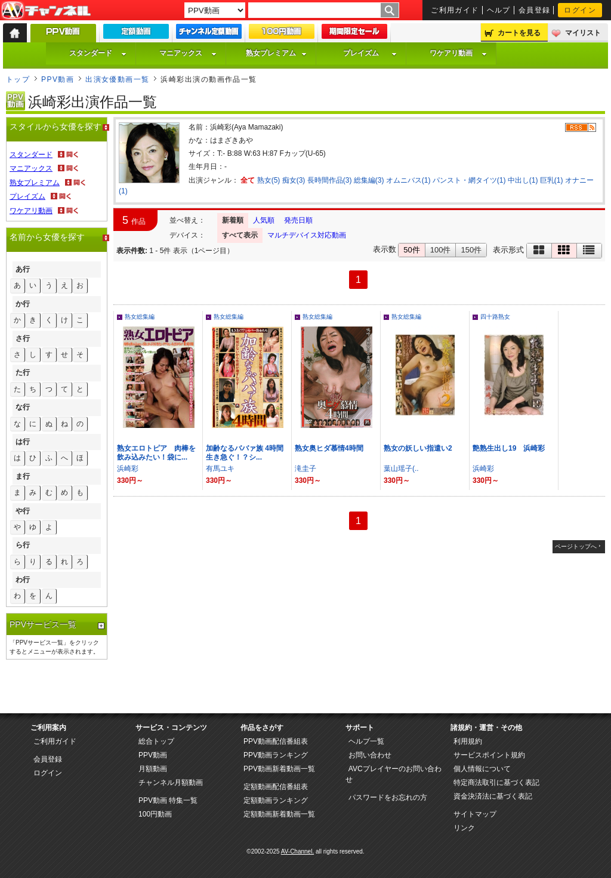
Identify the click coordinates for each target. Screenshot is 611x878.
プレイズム (370, 53)
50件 (411, 249)
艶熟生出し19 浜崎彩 (509, 448)
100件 (440, 249)
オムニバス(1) (408, 180)
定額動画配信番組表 (275, 787)
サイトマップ (474, 814)
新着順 (232, 220)
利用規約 (467, 741)
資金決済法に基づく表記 (492, 796)
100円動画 (155, 814)
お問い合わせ (369, 755)
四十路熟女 (495, 316)
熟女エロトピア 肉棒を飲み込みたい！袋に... (156, 452)
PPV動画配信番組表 (275, 741)
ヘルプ (499, 10)
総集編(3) (369, 180)
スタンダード (97, 53)
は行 (23, 442)
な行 (23, 407)
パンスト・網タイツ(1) (469, 180)
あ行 (23, 269)
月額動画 (152, 769)
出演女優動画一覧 (117, 79)
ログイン (580, 10)
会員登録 (535, 10)
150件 (471, 249)
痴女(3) (294, 180)
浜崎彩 (127, 468)
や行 (23, 511)
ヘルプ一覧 (366, 741)
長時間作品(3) (329, 180)
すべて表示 (240, 235)
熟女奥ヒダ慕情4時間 (329, 448)
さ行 (23, 338)
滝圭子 (305, 468)
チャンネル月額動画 (170, 782)
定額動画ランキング (275, 800)
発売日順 (298, 220)
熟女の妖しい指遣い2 (418, 448)
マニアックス (188, 53)
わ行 (23, 579)
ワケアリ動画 (458, 53)
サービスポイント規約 (489, 755)
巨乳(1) (551, 180)
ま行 (23, 476)
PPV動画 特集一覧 (168, 800)
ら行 (23, 545)
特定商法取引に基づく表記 (496, 782)
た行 (23, 372)
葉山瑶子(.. (401, 468)
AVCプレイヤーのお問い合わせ (393, 774)
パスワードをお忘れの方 (387, 797)
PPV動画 (57, 79)
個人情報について (482, 769)
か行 (23, 304)
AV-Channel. (297, 851)
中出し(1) (523, 180)
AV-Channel (46, 10)
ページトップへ (576, 546)
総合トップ (156, 741)
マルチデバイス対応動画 (306, 235)
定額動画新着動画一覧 (279, 814)
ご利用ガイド (455, 10)
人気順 (263, 220)
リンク (464, 828)
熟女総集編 (140, 316)
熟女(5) (268, 180)
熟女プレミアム (276, 53)
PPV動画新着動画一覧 (279, 769)
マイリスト (583, 33)
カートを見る (519, 33)
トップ (18, 79)
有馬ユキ (220, 468)
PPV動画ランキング (275, 755)
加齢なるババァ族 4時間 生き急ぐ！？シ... (248, 452)
